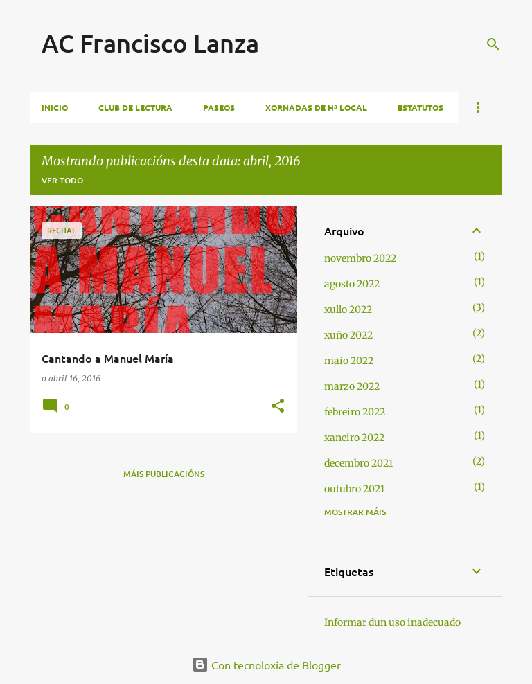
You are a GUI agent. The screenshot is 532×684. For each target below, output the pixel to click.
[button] (277, 406)
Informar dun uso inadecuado (392, 622)
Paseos (219, 107)
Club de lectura (135, 107)
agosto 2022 (352, 284)
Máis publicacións (163, 474)
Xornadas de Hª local (316, 107)
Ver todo (62, 180)
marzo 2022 (352, 386)
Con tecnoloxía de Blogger (266, 665)
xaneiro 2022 (354, 437)
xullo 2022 (348, 309)
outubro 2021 (354, 489)
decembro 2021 (358, 463)
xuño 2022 (348, 335)
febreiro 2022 (354, 412)
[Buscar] (493, 44)
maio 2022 (348, 360)
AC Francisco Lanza (150, 43)
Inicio (55, 107)
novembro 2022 (360, 258)
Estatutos (420, 107)
